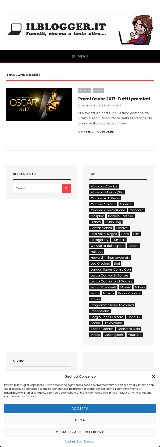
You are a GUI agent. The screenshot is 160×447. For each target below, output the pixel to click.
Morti (95, 293)
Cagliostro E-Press (105, 198)
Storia (95, 323)
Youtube (135, 334)
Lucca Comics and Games (111, 281)
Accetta (80, 408)
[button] (154, 376)
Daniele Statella (120, 216)
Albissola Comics (104, 186)
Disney (96, 222)
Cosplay (97, 216)
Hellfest (97, 251)
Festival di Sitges (104, 234)
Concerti (136, 210)
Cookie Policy (73, 441)
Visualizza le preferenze (80, 432)
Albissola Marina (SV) (107, 192)
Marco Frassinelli (89, 105)
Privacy (88, 441)
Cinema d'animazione (108, 210)
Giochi (133, 245)
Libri (117, 263)
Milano (140, 287)
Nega (80, 420)
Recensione (100, 311)
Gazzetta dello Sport (107, 245)
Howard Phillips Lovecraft (110, 257)
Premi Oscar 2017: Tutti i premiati (114, 99)
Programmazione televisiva (112, 305)
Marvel (125, 287)
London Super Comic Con (111, 269)
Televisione (113, 323)
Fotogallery (99, 239)
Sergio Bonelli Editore (107, 317)
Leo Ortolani (100, 263)
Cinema (126, 204)
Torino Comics (102, 329)
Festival (122, 228)
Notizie (85, 90)
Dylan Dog (113, 222)
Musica (108, 293)
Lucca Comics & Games (109, 275)
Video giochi (114, 334)
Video (95, 334)
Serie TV (134, 317)
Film (136, 234)
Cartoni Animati (103, 204)
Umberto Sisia (129, 329)
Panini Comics (129, 293)
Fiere (125, 234)
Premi (98, 90)
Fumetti (119, 239)
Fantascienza (101, 228)
